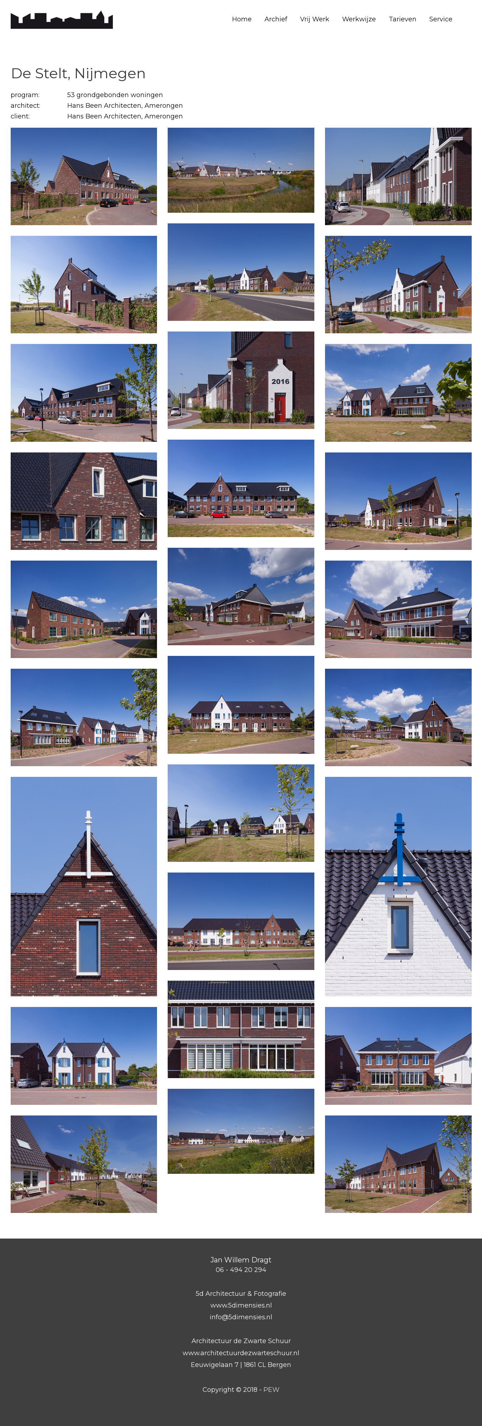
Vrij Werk (314, 19)
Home (242, 19)
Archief (275, 19)
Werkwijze (359, 19)
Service (440, 19)
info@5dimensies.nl (241, 1317)
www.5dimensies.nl (241, 1305)
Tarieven (402, 19)
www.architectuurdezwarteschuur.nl (241, 1353)
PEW (271, 1390)
